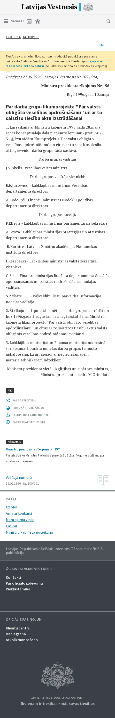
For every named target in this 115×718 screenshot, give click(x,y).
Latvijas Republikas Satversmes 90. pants (57, 698)
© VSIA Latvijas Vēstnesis (29, 569)
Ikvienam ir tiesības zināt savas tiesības (58, 703)
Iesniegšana (16, 633)
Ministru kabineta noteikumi (29, 532)
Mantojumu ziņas (20, 519)
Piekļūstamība (18, 589)
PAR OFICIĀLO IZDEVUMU (29, 422)
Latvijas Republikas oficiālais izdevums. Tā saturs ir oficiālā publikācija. (54, 550)
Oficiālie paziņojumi (24, 619)
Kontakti (13, 577)
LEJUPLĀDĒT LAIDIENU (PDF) (31, 415)
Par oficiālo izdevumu (24, 583)
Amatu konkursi (19, 513)
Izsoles (12, 507)
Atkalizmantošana (22, 639)
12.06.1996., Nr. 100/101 (22, 37)
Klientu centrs (18, 628)
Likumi (11, 525)
